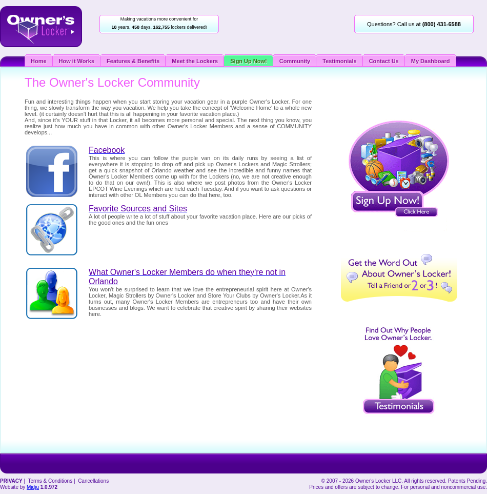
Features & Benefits (133, 61)
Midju (33, 487)
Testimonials (339, 61)
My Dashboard (430, 61)
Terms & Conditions (50, 481)
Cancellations (93, 481)
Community (295, 61)
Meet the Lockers (195, 61)
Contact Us (384, 61)
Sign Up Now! (248, 61)
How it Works (76, 61)
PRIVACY (11, 481)
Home (39, 61)
